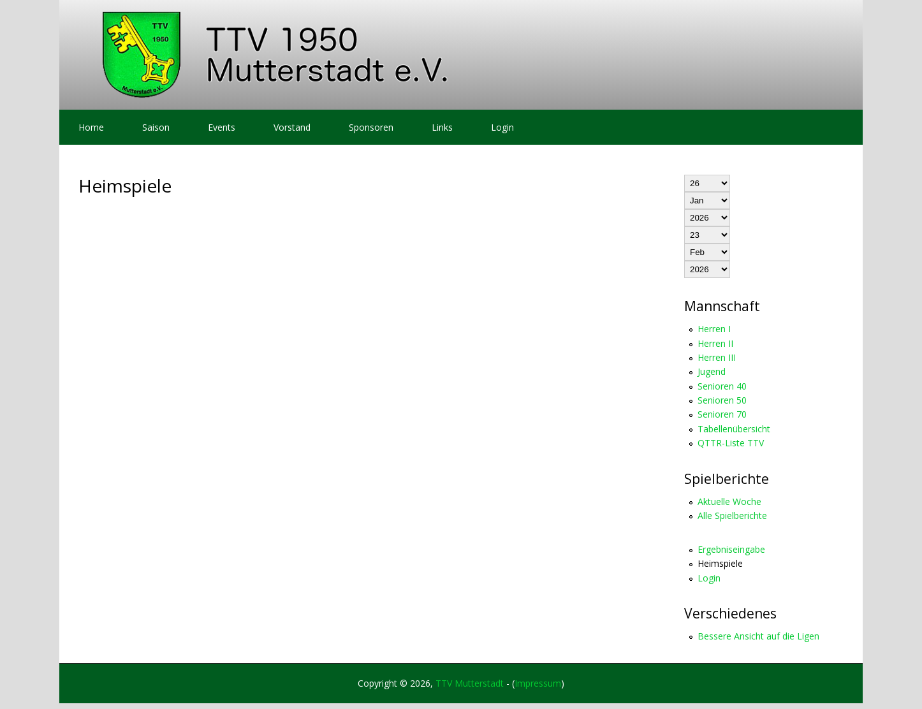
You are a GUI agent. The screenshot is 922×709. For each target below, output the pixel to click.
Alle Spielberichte (732, 515)
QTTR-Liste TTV (731, 443)
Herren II (715, 343)
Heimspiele (720, 563)
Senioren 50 (722, 400)
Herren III (717, 357)
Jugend (712, 371)
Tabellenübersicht (734, 429)
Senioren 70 (722, 414)
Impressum (538, 683)
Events (221, 127)
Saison (156, 127)
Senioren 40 (722, 386)
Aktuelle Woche (729, 501)
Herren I (714, 329)
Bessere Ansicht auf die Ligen (758, 636)
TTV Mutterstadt (469, 683)
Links (442, 127)
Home (91, 127)
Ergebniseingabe (731, 549)
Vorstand (292, 127)
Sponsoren (371, 127)
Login (502, 127)
